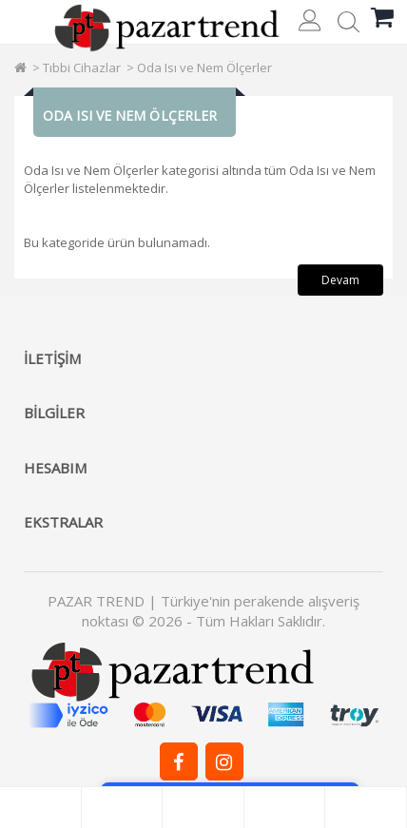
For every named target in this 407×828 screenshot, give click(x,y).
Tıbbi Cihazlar (82, 67)
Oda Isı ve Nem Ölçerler (204, 67)
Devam (340, 280)
